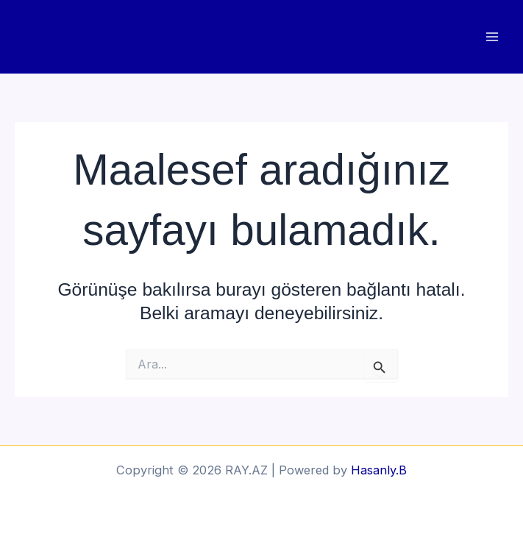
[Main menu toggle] (491, 37)
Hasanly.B (379, 470)
